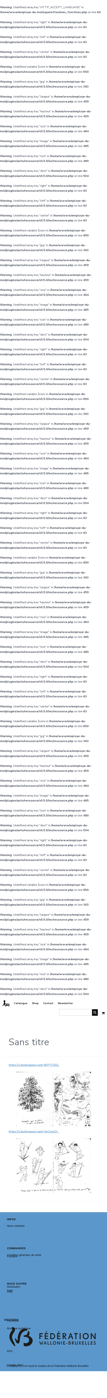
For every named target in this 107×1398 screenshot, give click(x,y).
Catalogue (20, 1003)
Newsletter (65, 1003)
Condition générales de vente (24, 1255)
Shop (35, 1003)
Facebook (12, 1320)
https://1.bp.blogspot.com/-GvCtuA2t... (34, 1132)
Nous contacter (16, 1225)
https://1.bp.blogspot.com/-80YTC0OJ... (34, 1065)
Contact (48, 1003)
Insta (10, 1290)
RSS (9, 1351)
